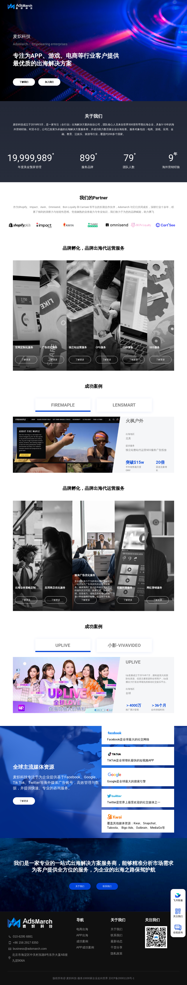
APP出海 (82, 935)
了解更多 (26, 359)
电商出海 (82, 929)
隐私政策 (116, 953)
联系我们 (107, 886)
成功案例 (82, 941)
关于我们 (79, 886)
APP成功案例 (85, 947)
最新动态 (116, 941)
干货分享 (116, 947)
